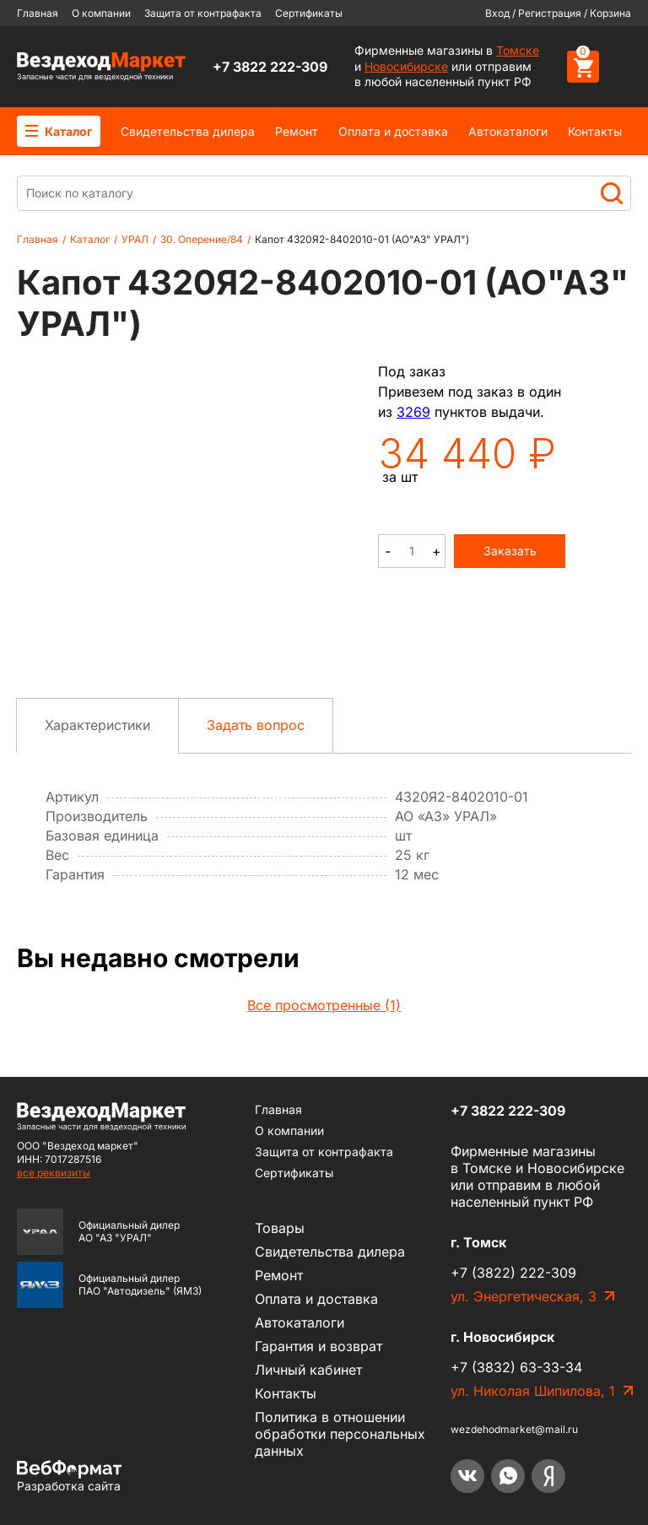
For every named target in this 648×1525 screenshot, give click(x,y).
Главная (37, 13)
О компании (101, 13)
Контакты (595, 131)
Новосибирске (406, 66)
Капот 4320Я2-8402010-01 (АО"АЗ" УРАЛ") (362, 239)
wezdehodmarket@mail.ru (514, 1429)
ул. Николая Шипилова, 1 (533, 1390)
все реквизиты (53, 1172)
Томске (517, 50)
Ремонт (296, 131)
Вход (497, 13)
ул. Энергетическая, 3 (524, 1296)
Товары (280, 1227)
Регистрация (549, 13)
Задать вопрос (256, 725)
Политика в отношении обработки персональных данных (340, 1434)
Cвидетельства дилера (188, 131)
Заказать (510, 550)
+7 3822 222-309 (270, 66)
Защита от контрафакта (203, 13)
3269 (413, 411)
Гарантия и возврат (318, 1346)
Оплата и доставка (393, 131)
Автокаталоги (508, 131)
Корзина (610, 13)
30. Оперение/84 (201, 239)
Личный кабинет (308, 1369)
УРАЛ (135, 239)
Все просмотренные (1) (324, 1005)
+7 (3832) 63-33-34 (516, 1367)
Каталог (58, 131)
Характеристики (97, 725)
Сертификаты (309, 13)
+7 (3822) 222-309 (513, 1272)
